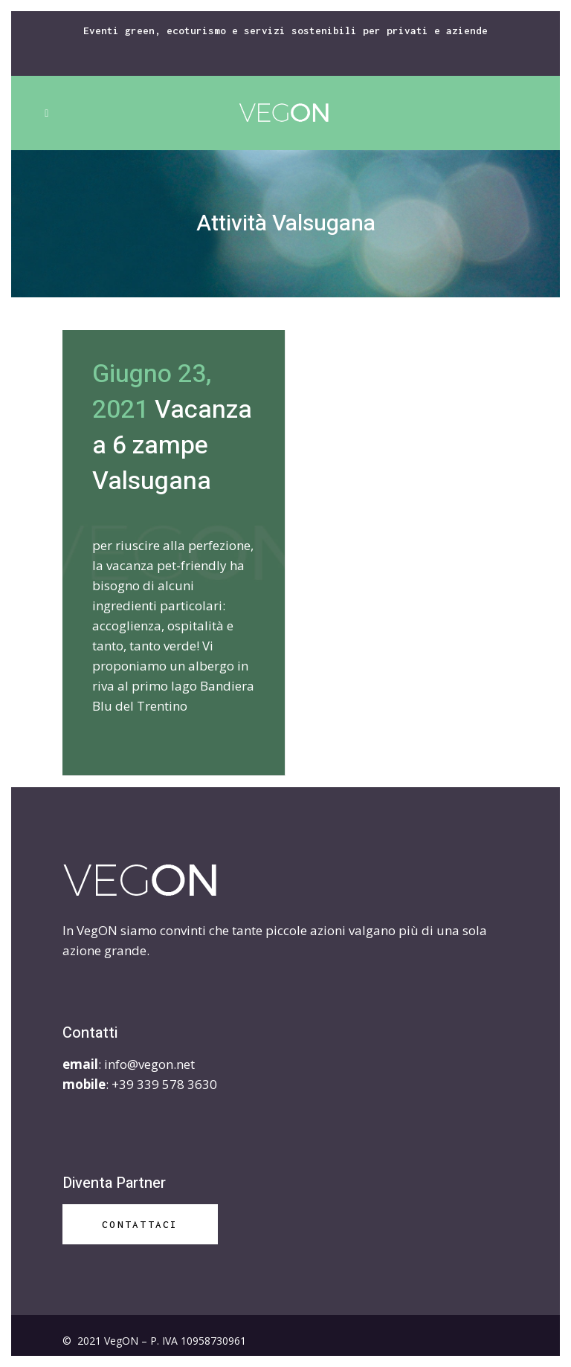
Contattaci (140, 1224)
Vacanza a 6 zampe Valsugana (172, 445)
